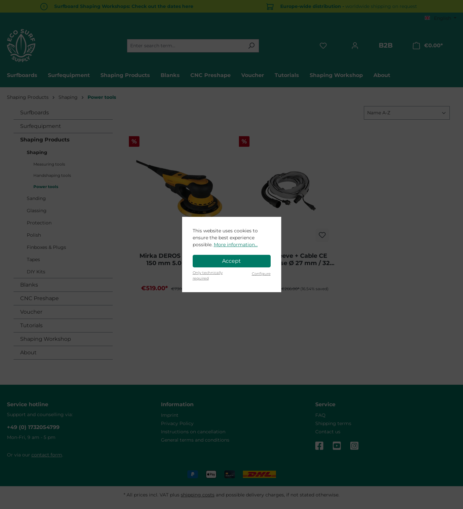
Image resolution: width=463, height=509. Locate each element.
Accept (231, 261)
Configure (261, 273)
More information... (236, 245)
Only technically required (208, 275)
